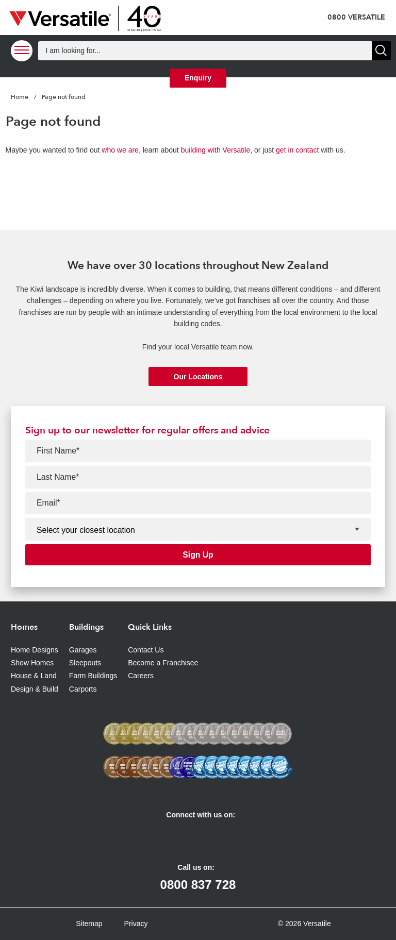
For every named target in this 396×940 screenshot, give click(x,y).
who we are (120, 150)
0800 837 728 (198, 885)
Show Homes (32, 663)
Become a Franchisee (163, 663)
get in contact (297, 150)
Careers (141, 676)
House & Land (34, 676)
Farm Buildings (93, 676)
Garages (83, 650)
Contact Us (145, 650)
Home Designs (34, 650)
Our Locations (198, 377)
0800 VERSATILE (356, 17)
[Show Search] (381, 50)
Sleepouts (85, 663)
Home (19, 96)
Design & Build (34, 689)
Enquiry (198, 78)
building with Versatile (216, 150)
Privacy (136, 923)
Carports (83, 689)
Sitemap (89, 923)
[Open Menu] (21, 50)
